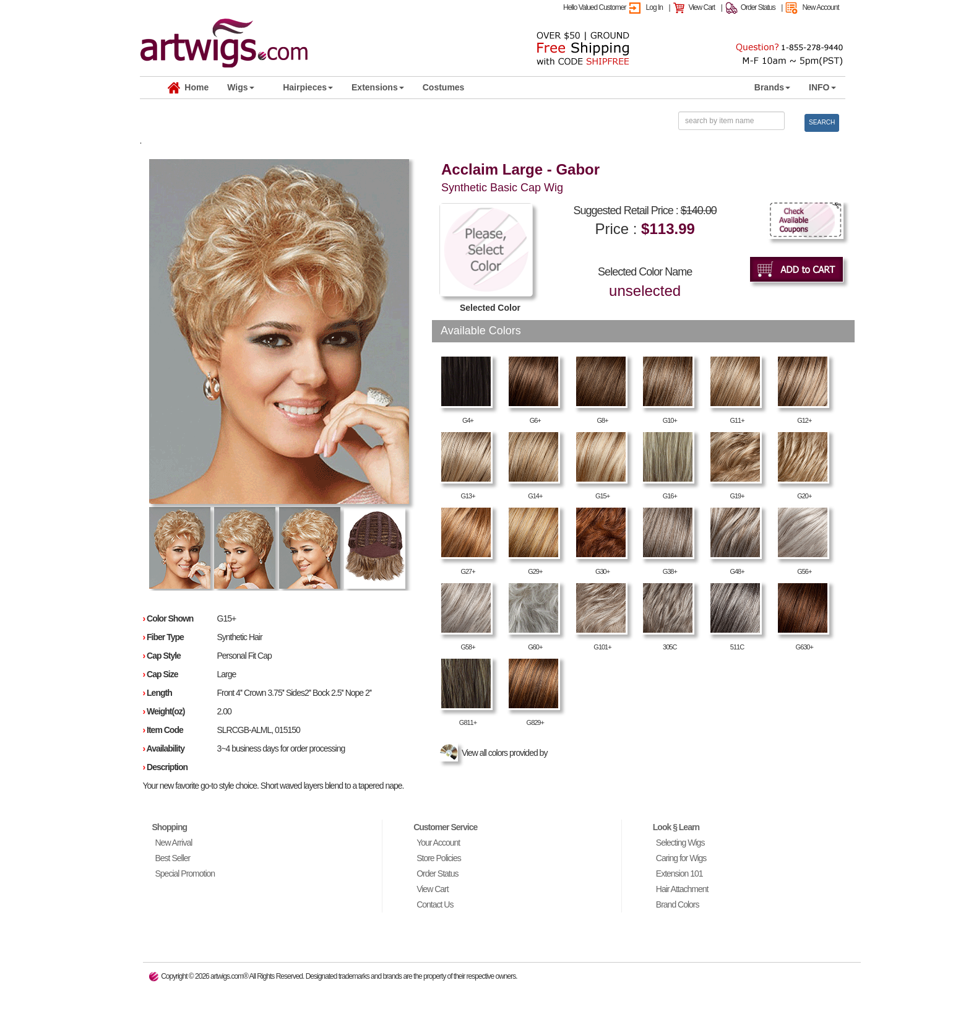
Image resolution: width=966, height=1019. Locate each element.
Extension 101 (679, 873)
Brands (772, 87)
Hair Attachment (682, 889)
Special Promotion (185, 873)
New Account (820, 7)
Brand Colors (677, 904)
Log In (654, 7)
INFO (822, 87)
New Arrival (173, 843)
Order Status (758, 7)
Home (188, 88)
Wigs (240, 87)
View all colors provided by (495, 753)
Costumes (444, 87)
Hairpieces (308, 87)
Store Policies (438, 858)
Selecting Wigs (680, 843)
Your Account (438, 843)
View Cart (701, 7)
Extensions (377, 87)
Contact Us (434, 904)
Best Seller (173, 858)
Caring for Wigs (681, 858)
